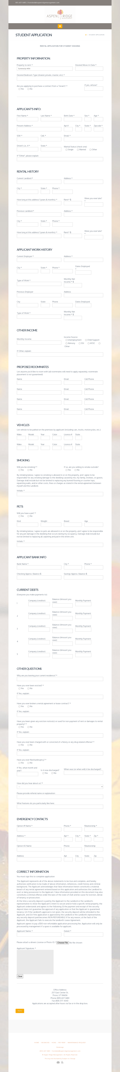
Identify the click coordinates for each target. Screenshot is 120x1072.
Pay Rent (61, 1042)
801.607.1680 (21, 3)
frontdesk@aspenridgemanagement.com (43, 3)
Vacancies (45, 1042)
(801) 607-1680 (45, 1051)
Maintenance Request (77, 1042)
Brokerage (60, 1047)
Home (36, 1042)
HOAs (54, 1042)
